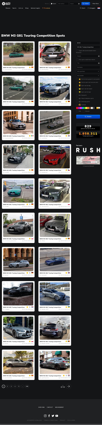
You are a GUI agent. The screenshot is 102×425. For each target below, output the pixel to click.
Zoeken (86, 3)
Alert (82, 8)
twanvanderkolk (9, 138)
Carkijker (7, 309)
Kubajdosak (44, 172)
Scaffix (7, 206)
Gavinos (7, 104)
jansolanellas (8, 69)
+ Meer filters (95, 3)
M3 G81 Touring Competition (16, 67)
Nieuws (47, 3)
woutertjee (44, 138)
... (22, 386)
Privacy (62, 420)
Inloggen (91, 8)
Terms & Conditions (51, 420)
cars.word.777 (45, 206)
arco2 (6, 343)
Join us (21, 8)
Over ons (41, 407)
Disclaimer (71, 420)
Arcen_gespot (45, 104)
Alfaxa (43, 241)
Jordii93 (7, 172)
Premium (46, 8)
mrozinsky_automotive (10, 241)
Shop (27, 8)
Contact (50, 407)
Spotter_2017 (45, 309)
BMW (5, 67)
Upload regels (35, 8)
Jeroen (6, 275)
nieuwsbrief (59, 407)
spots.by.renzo (45, 378)
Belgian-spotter (46, 343)
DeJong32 (44, 275)
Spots (54, 3)
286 (27, 386)
